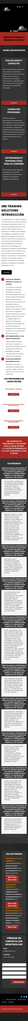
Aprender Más (13, 394)
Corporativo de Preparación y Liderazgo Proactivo (13, 887)
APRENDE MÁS (6, 272)
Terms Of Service (11, 1004)
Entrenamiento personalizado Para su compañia (14, 160)
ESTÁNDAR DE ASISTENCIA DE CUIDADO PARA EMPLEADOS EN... (14, 913)
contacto (4, 1007)
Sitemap (11, 1007)
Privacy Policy (22, 1004)
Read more (12, 880)
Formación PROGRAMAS (13, 111)
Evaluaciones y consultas (13, 62)
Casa (2, 1004)
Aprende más (14, 102)
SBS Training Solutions (16, 1014)
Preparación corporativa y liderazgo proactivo (13, 861)
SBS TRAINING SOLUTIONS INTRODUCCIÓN (12, 210)
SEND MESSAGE (19, 987)
